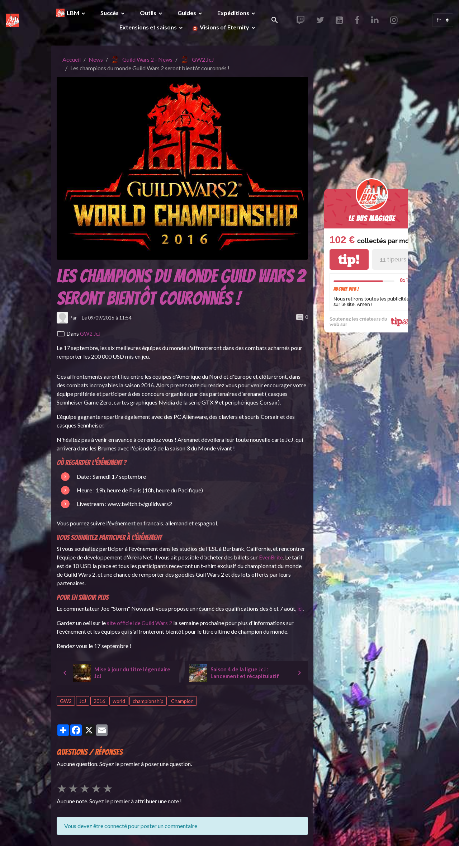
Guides (187, 12)
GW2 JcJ (203, 59)
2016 (99, 701)
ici (300, 608)
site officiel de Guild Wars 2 (140, 622)
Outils (148, 12)
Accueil (71, 59)
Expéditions (233, 12)
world (119, 701)
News (96, 59)
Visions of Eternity (224, 27)
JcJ (82, 701)
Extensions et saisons (148, 27)
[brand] (12, 20)
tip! (349, 259)
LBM (73, 12)
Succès (110, 12)
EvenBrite (271, 557)
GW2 (66, 701)
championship (148, 701)
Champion (182, 701)
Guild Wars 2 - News (147, 59)
